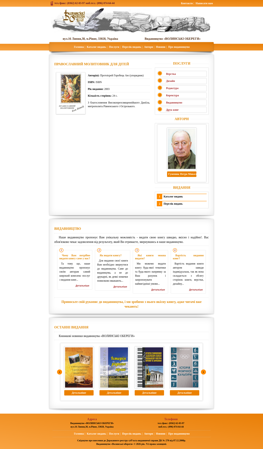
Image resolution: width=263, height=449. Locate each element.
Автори (148, 46)
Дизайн (170, 81)
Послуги (114, 46)
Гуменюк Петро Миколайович (182, 174)
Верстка (171, 73)
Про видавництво (179, 46)
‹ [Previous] (59, 372)
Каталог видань (96, 46)
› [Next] (203, 372)
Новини (160, 46)
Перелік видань (131, 46)
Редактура (172, 88)
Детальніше (82, 285)
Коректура (172, 95)
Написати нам (204, 3)
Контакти (187, 3)
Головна (79, 46)
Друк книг (172, 109)
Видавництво (174, 102)
